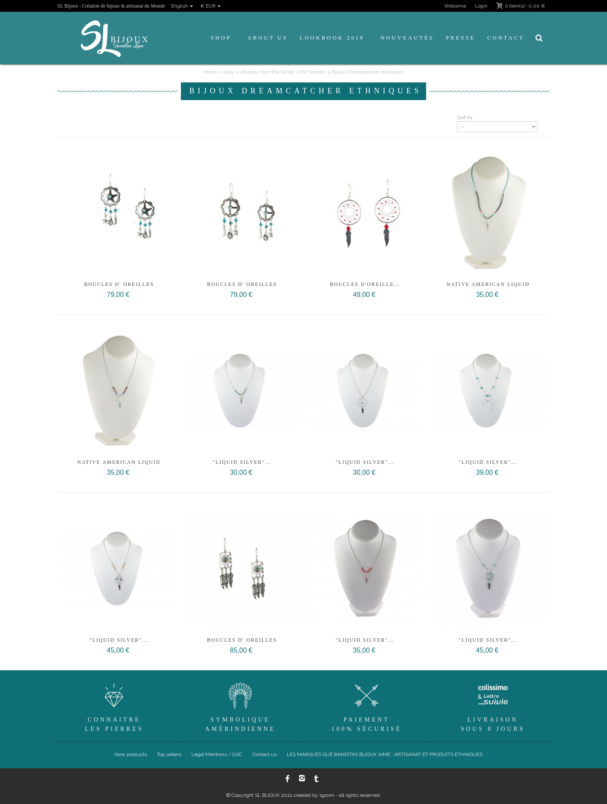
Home (210, 72)
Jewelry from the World (267, 72)
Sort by (465, 117)
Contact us (264, 754)
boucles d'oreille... (365, 284)
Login (481, 6)
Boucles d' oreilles (119, 284)
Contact (505, 37)
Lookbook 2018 (332, 37)
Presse (460, 37)
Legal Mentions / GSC (216, 754)
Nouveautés (407, 37)
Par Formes (313, 72)
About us (267, 37)
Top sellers (169, 754)
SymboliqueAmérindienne (240, 706)
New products (130, 754)
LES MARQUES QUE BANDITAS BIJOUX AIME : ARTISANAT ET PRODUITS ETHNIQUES (384, 754)
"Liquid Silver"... (241, 462)
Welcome (455, 6)
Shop (221, 37)
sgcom (326, 795)
